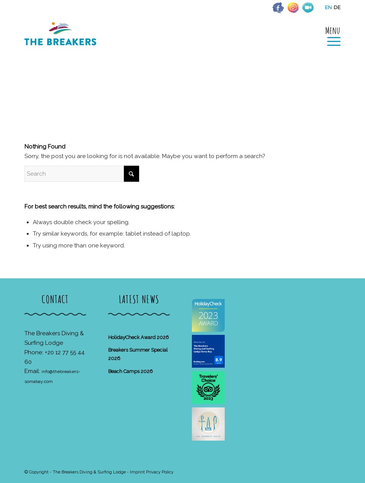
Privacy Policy (160, 472)
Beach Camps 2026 (130, 371)
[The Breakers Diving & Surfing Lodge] (61, 42)
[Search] (81, 174)
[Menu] (330, 35)
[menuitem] (330, 35)
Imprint (137, 472)
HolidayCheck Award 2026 (138, 337)
